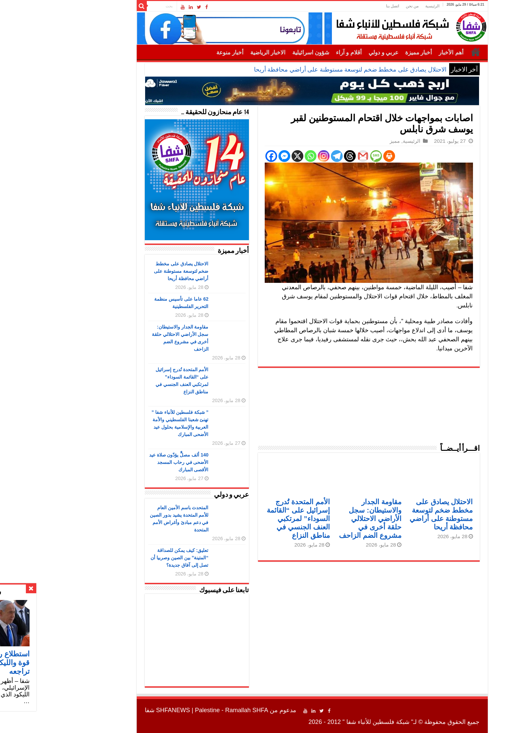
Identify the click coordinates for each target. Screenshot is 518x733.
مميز (342, 141)
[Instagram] (270, 156)
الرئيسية (379, 6)
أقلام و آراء (296, 52)
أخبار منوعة (176, 52)
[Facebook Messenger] (231, 156)
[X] (244, 156)
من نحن (359, 6)
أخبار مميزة (365, 52)
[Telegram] (284, 156)
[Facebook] (218, 156)
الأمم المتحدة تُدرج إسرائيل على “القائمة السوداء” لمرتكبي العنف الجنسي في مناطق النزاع (245, 518)
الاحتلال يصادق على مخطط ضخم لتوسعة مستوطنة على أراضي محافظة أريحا (297, 69)
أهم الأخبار (398, 52)
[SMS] (323, 156)
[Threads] (297, 156)
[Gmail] (310, 156)
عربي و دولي (330, 52)
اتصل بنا (339, 6)
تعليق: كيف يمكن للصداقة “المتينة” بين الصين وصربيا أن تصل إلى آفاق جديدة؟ (126, 558)
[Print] (336, 156)
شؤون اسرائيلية (257, 52)
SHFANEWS (120, 710)
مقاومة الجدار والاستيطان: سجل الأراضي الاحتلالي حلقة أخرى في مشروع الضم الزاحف (317, 518)
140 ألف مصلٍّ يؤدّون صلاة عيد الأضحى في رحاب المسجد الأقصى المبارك (126, 462)
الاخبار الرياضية (214, 52)
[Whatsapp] (257, 156)
